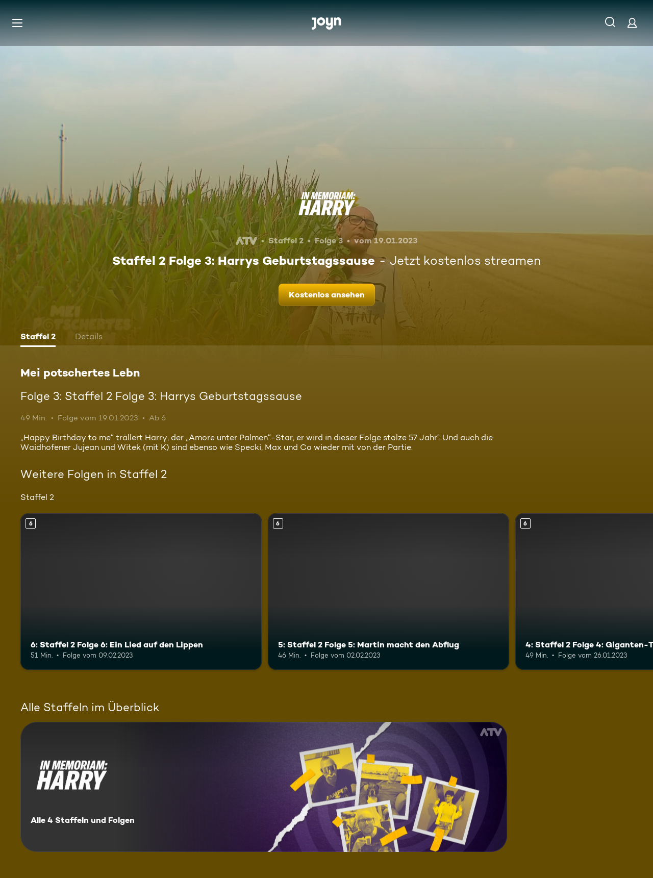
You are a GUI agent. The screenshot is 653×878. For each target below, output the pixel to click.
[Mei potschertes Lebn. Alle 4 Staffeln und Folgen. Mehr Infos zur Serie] (263, 787)
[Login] (632, 23)
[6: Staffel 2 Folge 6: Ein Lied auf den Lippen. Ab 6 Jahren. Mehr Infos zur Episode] (141, 591)
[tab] (38, 338)
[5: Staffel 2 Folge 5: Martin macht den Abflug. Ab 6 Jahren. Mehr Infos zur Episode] (388, 591)
